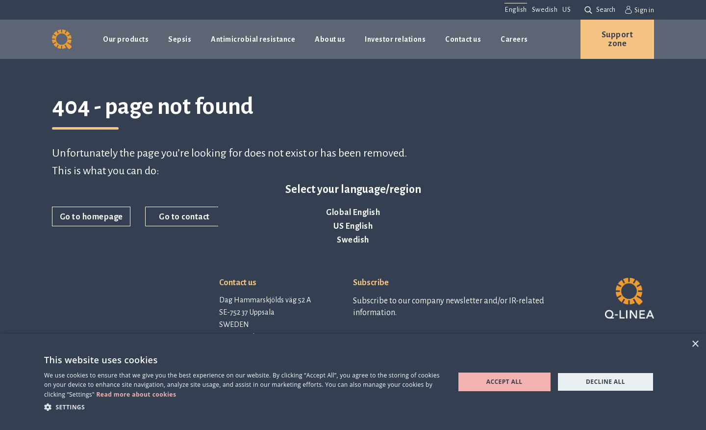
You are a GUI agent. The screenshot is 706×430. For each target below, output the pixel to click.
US (566, 9)
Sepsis (179, 39)
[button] (243, 406)
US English (353, 226)
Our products (126, 39)
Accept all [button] (504, 381)
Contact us (463, 39)
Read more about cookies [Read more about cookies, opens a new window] (136, 394)
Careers (514, 39)
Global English (353, 212)
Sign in (639, 10)
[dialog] (353, 382)
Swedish (353, 240)
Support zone (617, 39)
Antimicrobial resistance (253, 39)
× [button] (695, 344)
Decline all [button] (605, 381)
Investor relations (395, 39)
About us (330, 39)
